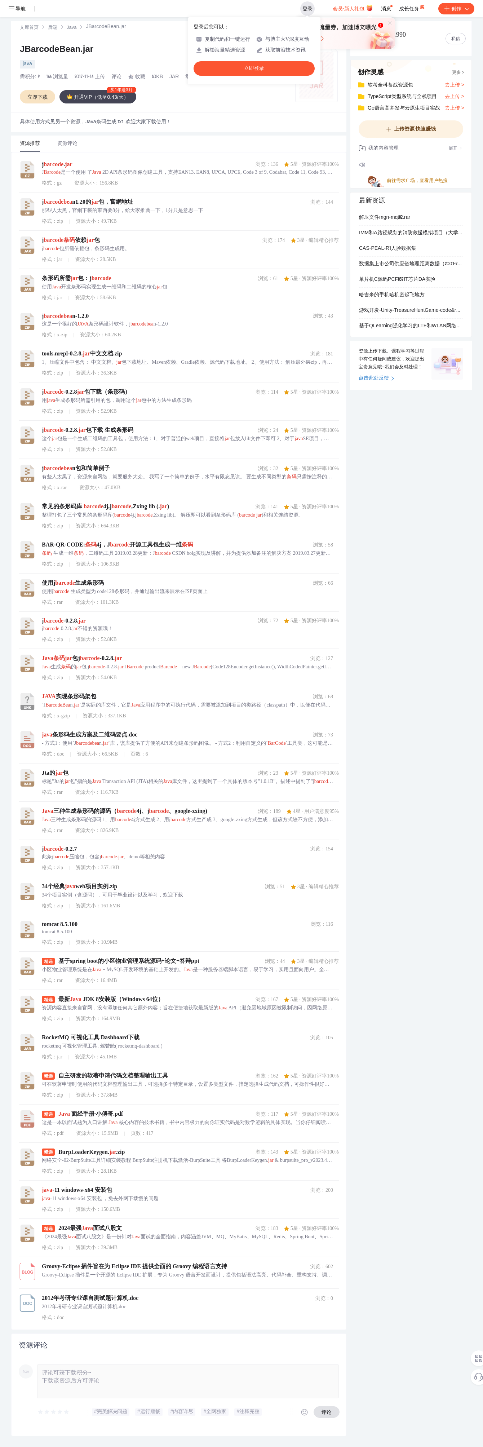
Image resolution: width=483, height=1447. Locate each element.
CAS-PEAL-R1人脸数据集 (387, 248)
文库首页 (29, 28)
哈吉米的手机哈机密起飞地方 (392, 295)
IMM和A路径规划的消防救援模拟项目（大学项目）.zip (411, 233)
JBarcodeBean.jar (56, 50)
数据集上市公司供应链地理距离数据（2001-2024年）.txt (411, 264)
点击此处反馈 (376, 378)
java (27, 64)
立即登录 (254, 68)
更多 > (458, 73)
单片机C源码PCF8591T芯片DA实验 (397, 279)
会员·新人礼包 (353, 8)
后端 (52, 28)
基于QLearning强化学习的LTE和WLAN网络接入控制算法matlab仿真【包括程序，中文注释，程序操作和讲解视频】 (411, 326)
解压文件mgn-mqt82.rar (384, 217)
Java (71, 28)
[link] (29, 27)
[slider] (53, 1412)
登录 (307, 9)
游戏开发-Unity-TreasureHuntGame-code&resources (411, 310)
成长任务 (412, 7)
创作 (456, 9)
